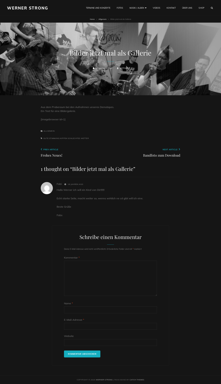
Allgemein (103, 19)
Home (92, 19)
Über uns (187, 8)
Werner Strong (27, 8)
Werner (124, 68)
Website (69, 336)
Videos (156, 8)
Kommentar (72, 257)
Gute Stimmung (51, 138)
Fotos (120, 8)
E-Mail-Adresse (74, 319)
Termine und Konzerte (98, 8)
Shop (201, 8)
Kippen (63, 138)
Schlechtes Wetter (78, 138)
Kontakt (171, 8)
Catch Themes (137, 380)
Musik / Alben (137, 8)
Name (68, 303)
